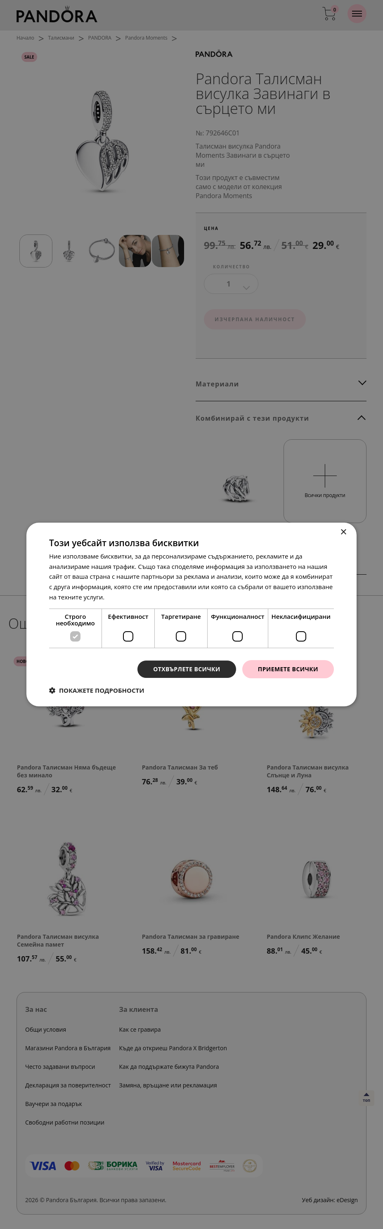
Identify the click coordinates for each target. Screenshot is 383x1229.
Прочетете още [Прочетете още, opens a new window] (129, 597)
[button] (96, 690)
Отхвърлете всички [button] (186, 669)
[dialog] (191, 614)
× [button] (343, 532)
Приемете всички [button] (288, 669)
